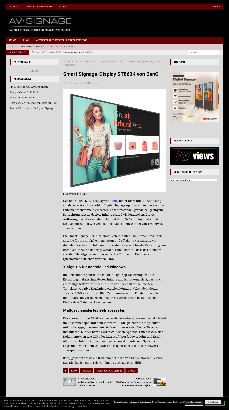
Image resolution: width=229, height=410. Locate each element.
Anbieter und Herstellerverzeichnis (61, 40)
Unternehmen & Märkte (62, 47)
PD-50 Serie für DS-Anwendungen (29, 87)
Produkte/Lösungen (31, 47)
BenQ (114, 201)
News (12, 47)
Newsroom (93, 83)
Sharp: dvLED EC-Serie (22, 97)
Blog (26, 40)
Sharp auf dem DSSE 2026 (24, 92)
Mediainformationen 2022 (39, 7)
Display (87, 371)
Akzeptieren (213, 402)
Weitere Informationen (192, 402)
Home (12, 40)
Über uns (13, 7)
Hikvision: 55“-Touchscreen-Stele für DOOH (34, 103)
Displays (89, 61)
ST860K (131, 371)
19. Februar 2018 (75, 83)
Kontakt (63, 7)
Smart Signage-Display (109, 371)
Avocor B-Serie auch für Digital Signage (32, 108)
